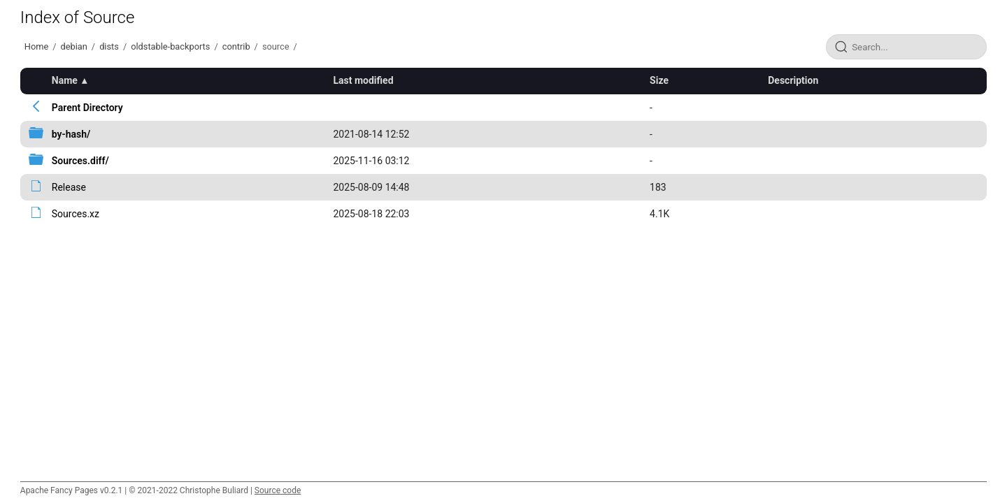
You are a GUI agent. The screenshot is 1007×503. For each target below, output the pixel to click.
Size (659, 80)
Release (69, 187)
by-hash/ (71, 134)
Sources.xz (75, 213)
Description (793, 80)
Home (36, 46)
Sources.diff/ (80, 160)
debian (74, 46)
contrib (236, 46)
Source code (278, 490)
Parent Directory (87, 107)
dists (109, 46)
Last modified (363, 80)
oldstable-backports (170, 46)
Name (65, 80)
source (276, 46)
